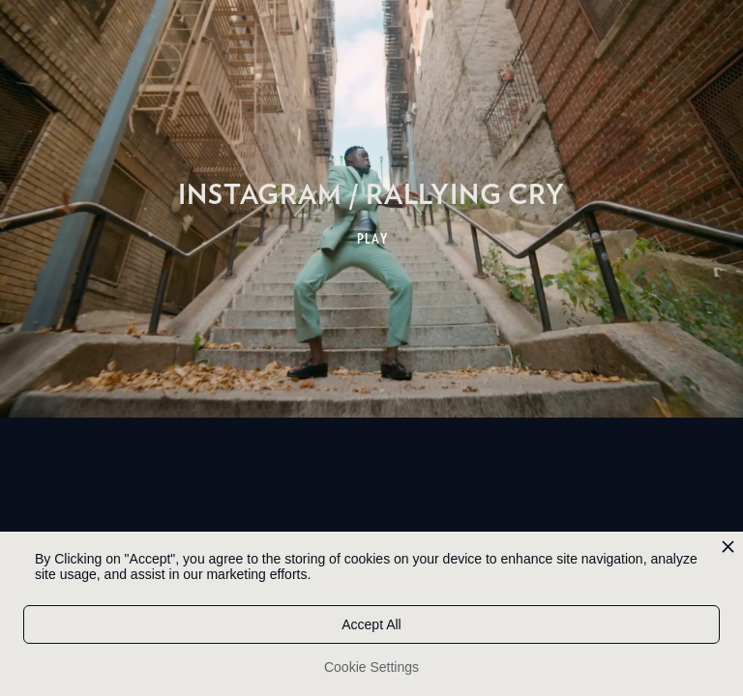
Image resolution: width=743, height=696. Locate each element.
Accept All (371, 624)
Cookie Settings (371, 667)
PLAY (373, 238)
